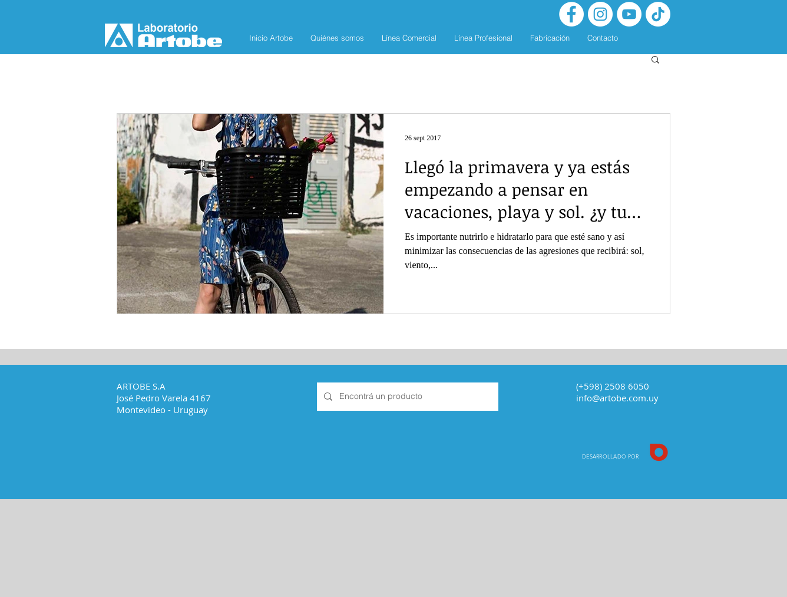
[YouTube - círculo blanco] (629, 14)
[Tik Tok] (658, 14)
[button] (655, 60)
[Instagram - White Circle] (600, 14)
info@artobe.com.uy (617, 398)
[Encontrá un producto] (406, 396)
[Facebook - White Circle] (571, 14)
